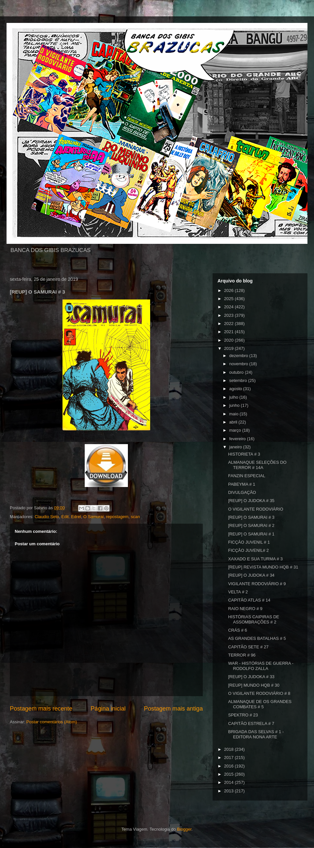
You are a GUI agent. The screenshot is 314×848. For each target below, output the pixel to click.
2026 (229, 290)
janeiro (236, 446)
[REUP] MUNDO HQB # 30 (253, 685)
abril (233, 422)
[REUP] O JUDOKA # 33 (251, 676)
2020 (229, 340)
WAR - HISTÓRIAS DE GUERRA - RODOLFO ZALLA (260, 666)
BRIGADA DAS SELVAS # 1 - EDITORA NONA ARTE (256, 734)
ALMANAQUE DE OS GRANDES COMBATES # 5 (259, 704)
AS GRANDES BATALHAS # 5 (257, 638)
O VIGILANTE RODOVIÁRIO (255, 509)
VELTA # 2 (238, 591)
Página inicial (108, 708)
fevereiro (238, 438)
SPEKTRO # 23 (243, 715)
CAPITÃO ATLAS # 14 (249, 600)
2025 (229, 298)
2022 (229, 323)
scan (135, 516)
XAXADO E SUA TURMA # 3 (255, 558)
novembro (239, 363)
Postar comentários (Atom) (51, 721)
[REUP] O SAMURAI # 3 (251, 517)
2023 (229, 315)
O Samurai (93, 516)
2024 (229, 306)
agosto (236, 388)
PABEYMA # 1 (241, 484)
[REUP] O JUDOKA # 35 (251, 500)
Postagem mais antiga (173, 708)
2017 (229, 757)
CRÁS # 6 (237, 630)
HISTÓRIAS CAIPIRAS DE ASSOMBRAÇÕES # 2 (253, 619)
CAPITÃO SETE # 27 (248, 646)
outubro (237, 372)
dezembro (239, 355)
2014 (229, 782)
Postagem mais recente (41, 708)
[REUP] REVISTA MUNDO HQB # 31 (263, 567)
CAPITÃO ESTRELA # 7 (251, 723)
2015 (229, 774)
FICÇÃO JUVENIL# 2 (248, 550)
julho (234, 397)
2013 (229, 790)
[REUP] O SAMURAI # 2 (251, 525)
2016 (229, 766)
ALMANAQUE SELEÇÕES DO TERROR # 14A (257, 465)
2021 (229, 331)
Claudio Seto (47, 516)
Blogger (184, 829)
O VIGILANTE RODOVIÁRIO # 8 (259, 693)
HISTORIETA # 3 (244, 454)
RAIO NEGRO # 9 (245, 608)
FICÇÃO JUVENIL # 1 (249, 542)
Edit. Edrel (71, 516)
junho (235, 405)
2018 (229, 749)
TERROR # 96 (241, 655)
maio (234, 413)
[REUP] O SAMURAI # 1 (251, 534)
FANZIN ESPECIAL (246, 475)
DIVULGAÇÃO (242, 492)
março (235, 430)
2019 (229, 348)
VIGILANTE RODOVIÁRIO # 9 (257, 583)
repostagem (117, 516)
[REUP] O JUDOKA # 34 (251, 575)
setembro (238, 380)
